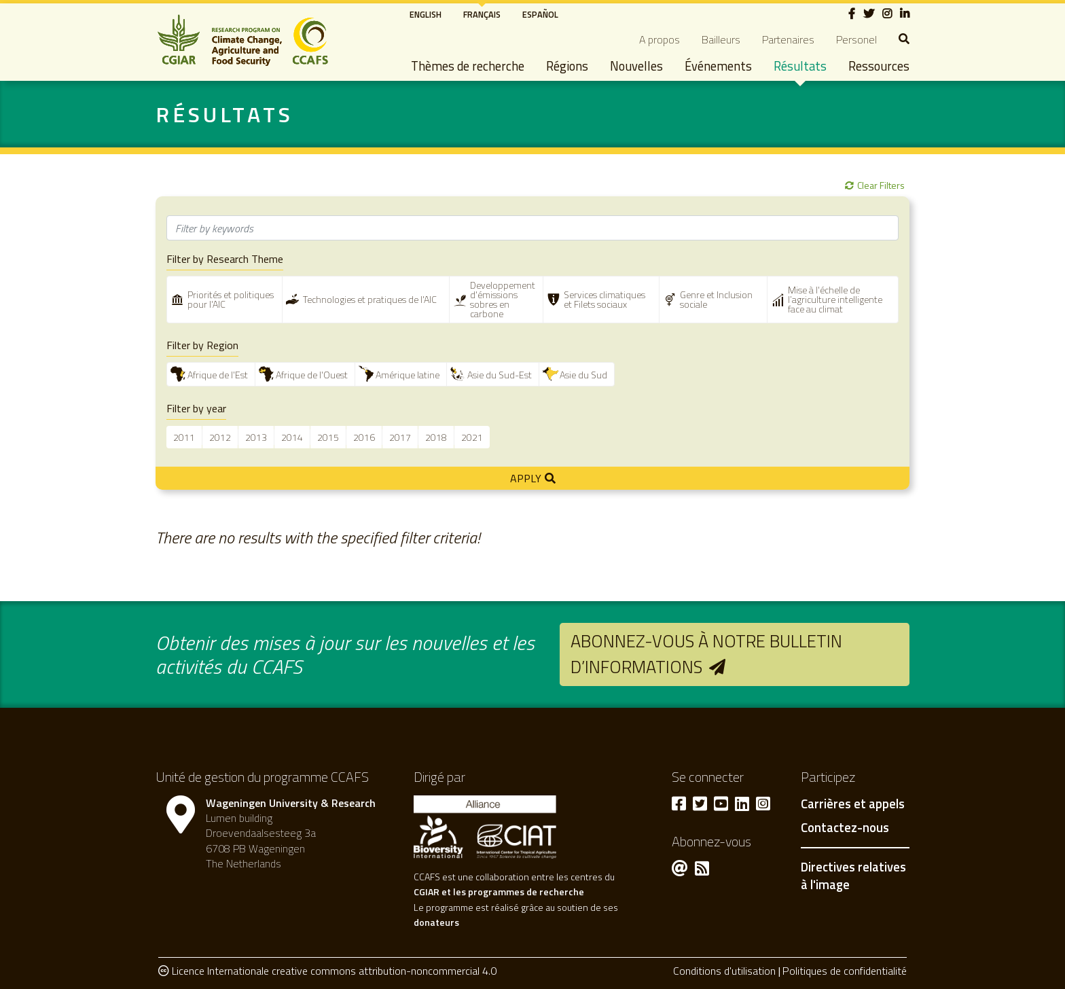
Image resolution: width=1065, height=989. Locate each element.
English (425, 14)
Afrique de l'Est (217, 374)
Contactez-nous (845, 828)
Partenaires (788, 39)
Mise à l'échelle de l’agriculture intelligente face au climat (835, 299)
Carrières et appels (853, 804)
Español (540, 14)
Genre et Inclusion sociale (716, 299)
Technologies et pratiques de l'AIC (370, 299)
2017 (400, 437)
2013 (256, 437)
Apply (525, 478)
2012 (220, 437)
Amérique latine (407, 374)
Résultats (800, 65)
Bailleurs (721, 39)
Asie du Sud (583, 374)
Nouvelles (636, 65)
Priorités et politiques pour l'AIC (230, 299)
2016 (364, 437)
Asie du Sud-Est (499, 374)
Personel (856, 39)
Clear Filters (881, 185)
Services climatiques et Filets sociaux (604, 299)
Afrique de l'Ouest (312, 374)
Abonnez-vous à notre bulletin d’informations (706, 654)
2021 (472, 437)
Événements (718, 65)
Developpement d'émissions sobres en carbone (502, 299)
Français (482, 14)
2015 (328, 437)
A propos (659, 39)
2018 (436, 437)
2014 (292, 437)
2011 (184, 437)
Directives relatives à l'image (853, 875)
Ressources (878, 65)
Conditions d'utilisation (724, 970)
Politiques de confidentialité (844, 970)
